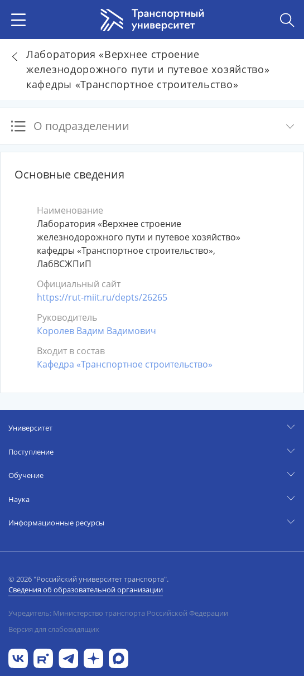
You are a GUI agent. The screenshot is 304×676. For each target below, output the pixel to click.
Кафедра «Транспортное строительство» (125, 364)
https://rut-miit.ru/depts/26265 (102, 297)
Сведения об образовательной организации (85, 590)
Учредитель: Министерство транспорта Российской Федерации (118, 613)
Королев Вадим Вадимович (96, 331)
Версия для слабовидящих (53, 629)
